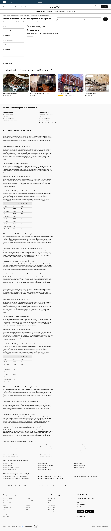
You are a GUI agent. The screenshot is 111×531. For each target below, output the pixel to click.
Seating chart (6, 514)
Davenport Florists (78, 463)
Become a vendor (71, 11)
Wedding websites (7, 503)
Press (27, 509)
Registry (5, 505)
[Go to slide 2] (14, 90)
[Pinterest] (79, 517)
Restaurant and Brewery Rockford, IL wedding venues (15, 476)
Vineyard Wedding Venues (44, 454)
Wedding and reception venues (17, 15)
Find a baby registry (83, 506)
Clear (43, 26)
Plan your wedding (8, 6)
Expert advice (19, 6)
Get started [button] (104, 6)
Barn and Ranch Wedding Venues (10, 450)
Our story (28, 498)
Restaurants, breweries (44, 15)
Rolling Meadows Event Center (10, 120)
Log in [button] (97, 6)
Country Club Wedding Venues (10, 452)
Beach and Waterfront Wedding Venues (12, 448)
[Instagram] (82, 517)
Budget (5, 509)
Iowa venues (26, 15)
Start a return (51, 505)
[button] (77, 19)
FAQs (49, 500)
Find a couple (28, 6)
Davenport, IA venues (35, 15)
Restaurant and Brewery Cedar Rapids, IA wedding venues (16, 478)
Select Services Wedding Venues (81, 446)
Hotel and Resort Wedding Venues (10, 456)
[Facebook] (77, 517)
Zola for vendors (105, 1)
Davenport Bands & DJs (43, 467)
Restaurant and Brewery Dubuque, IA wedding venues (86, 476)
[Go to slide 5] (18, 90)
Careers (28, 507)
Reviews (28, 503)
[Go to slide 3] (15, 90)
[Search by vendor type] (67, 19)
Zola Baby (93, 1)
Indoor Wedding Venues (79, 450)
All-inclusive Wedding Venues (45, 456)
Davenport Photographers (79, 467)
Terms (8, 526)
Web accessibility (28, 526)
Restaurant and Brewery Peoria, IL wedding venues (49, 476)
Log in (79, 502)
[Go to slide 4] (16, 90)
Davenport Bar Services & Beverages (11, 467)
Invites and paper (7, 507)
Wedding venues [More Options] (40, 11)
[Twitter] (81, 517)
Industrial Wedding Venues (44, 444)
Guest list (5, 500)
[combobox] (90, 19)
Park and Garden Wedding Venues (46, 450)
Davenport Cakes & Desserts (9, 469)
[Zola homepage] (55, 7)
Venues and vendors (8, 498)
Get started (80, 511)
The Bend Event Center (8, 118)
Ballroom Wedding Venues (9, 446)
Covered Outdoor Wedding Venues (81, 448)
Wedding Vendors (6, 15)
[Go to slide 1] (13, 90)
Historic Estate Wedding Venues (10, 454)
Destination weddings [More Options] (59, 11)
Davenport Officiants (7, 465)
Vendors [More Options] (49, 11)
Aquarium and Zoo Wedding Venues (11, 444)
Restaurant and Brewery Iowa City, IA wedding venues (50, 478)
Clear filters (30, 36)
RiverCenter (5, 116)
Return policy (51, 507)
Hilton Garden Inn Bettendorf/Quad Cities (48, 122)
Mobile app (6, 516)
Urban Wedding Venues (43, 452)
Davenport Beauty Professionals (45, 465)
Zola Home (99, 1)
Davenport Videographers (79, 465)
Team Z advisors (52, 511)
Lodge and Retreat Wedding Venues (46, 446)
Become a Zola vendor (31, 500)
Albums (5, 511)
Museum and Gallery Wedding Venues (46, 448)
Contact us (51, 509)
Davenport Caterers (42, 463)
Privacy (4, 526)
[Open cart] (92, 6)
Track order (51, 503)
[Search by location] (90, 19)
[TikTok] (84, 517)
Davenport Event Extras (8, 463)
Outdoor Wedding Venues (79, 452)
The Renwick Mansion (8, 114)
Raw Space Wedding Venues (80, 444)
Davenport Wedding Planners (44, 469)
